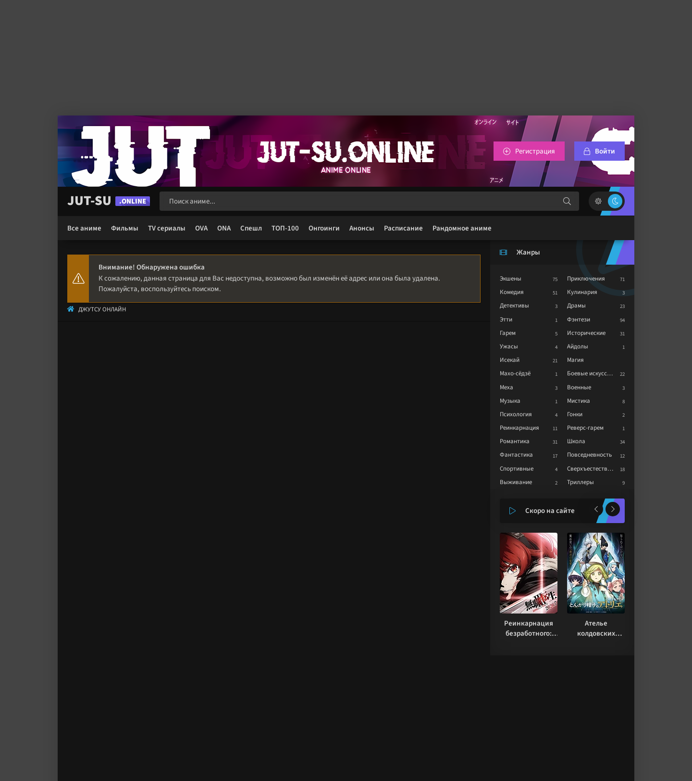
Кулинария (582, 292)
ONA (224, 228)
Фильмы (124, 228)
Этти (506, 319)
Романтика (515, 441)
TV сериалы (166, 228)
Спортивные (516, 468)
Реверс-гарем (585, 427)
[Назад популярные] (596, 509)
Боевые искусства (592, 373)
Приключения (586, 278)
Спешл (251, 228)
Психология (516, 414)
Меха (506, 387)
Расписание (403, 228)
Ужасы (509, 346)
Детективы (514, 305)
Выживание (516, 482)
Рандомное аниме (462, 228)
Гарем (508, 333)
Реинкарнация (519, 427)
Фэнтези (578, 319)
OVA (201, 228)
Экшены (510, 278)
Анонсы (361, 228)
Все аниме (84, 228)
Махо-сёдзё (515, 373)
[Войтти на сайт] (599, 151)
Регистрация (535, 151)
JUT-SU (108, 201)
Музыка (510, 401)
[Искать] (567, 201)
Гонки (574, 414)
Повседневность (589, 454)
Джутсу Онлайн (102, 309)
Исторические (586, 333)
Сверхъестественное (595, 468)
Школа (576, 441)
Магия (575, 360)
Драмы (576, 305)
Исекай (509, 360)
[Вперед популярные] (613, 509)
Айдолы (577, 346)
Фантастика (516, 454)
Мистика (578, 401)
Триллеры (580, 482)
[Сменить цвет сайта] (607, 201)
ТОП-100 (285, 228)
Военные (579, 387)
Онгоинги (324, 228)
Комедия (512, 292)
